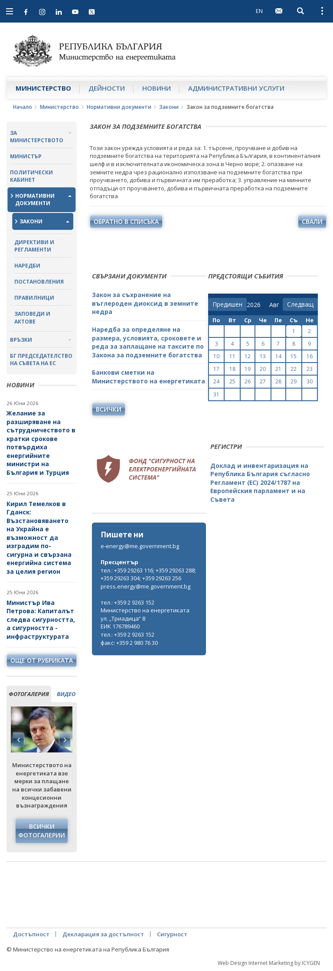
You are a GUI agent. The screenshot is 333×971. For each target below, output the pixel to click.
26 (248, 381)
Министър (26, 156)
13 (263, 356)
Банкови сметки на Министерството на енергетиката (148, 376)
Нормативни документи (119, 107)
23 (310, 369)
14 (278, 356)
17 (216, 369)
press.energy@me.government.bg (145, 586)
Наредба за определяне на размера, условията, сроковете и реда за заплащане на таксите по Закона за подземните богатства (148, 342)
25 (232, 381)
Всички (108, 409)
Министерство (43, 88)
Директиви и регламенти (34, 246)
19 (248, 369)
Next (64, 739)
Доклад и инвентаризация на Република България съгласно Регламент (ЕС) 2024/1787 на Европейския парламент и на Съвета (260, 482)
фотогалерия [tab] (29, 694)
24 (216, 381)
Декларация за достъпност (103, 934)
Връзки (21, 339)
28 (278, 381)
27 (263, 381)
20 (263, 369)
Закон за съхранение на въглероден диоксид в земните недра (145, 303)
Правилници (34, 297)
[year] (254, 305)
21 (278, 369)
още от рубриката (41, 660)
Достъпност (31, 934)
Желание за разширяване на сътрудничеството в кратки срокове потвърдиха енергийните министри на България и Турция (41, 443)
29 (294, 381)
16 (310, 356)
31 (216, 394)
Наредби (27, 265)
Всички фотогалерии (41, 830)
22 (294, 369)
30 (310, 381)
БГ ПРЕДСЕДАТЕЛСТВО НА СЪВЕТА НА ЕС (41, 359)
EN (259, 11)
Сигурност (172, 934)
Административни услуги (236, 88)
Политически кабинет (31, 176)
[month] (276, 305)
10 (216, 356)
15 (294, 356)
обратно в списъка (126, 221)
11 (232, 356)
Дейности (106, 88)
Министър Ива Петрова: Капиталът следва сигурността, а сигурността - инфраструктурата (41, 619)
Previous (18, 739)
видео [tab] (66, 694)
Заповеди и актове (32, 317)
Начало (22, 107)
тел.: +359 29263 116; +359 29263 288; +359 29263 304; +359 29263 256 (148, 574)
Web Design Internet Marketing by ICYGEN (269, 963)
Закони (169, 107)
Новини (156, 88)
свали (312, 221)
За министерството (36, 136)
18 (232, 369)
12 (248, 356)
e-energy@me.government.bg (140, 546)
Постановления (39, 281)
